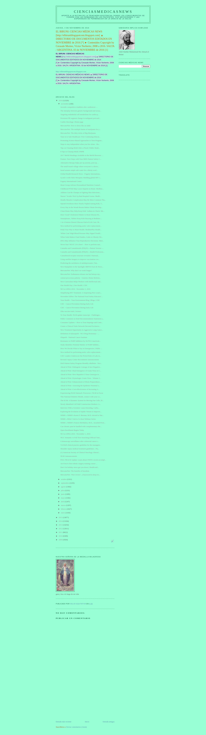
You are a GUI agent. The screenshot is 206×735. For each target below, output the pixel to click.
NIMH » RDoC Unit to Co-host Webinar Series (78, 419)
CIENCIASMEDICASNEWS (103, 12)
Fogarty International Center (71, 181)
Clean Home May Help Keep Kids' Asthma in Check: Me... (82, 211)
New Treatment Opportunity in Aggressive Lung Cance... (81, 330)
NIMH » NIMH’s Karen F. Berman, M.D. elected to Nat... (82, 415)
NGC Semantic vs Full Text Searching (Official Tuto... (80, 437)
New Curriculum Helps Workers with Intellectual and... (81, 282)
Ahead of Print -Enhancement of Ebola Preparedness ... (80, 382)
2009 (61, 540)
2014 (61, 521)
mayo (63, 498)
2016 (61, 100)
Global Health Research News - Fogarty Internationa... (80, 174)
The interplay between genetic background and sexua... (80, 111)
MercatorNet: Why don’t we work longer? (76, 270)
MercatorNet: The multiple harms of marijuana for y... (80, 129)
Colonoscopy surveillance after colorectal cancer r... (79, 441)
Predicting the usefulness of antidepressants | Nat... (79, 263)
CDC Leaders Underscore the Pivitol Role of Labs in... (80, 356)
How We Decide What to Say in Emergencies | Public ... (81, 348)
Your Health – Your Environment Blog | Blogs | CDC (80, 300)
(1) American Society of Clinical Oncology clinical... (80, 452)
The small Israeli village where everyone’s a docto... (79, 166)
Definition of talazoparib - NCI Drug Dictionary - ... (79, 334)
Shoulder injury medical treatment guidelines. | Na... (79, 449)
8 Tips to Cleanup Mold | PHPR (72, 152)
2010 (61, 536)
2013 (61, 525)
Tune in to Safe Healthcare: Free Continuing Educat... (80, 137)
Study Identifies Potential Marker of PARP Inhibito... (80, 345)
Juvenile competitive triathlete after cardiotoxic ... (78, 107)
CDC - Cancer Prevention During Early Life (76, 304)
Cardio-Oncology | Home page (71, 122)
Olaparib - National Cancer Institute (73, 337)
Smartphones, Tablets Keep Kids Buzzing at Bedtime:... (81, 218)
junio (63, 494)
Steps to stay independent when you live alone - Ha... (80, 144)
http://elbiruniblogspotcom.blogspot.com (78, 57)
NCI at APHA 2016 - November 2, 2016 (75, 289)
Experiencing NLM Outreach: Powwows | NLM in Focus (81, 393)
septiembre (65, 483)
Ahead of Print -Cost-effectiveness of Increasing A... (79, 389)
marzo (63, 505)
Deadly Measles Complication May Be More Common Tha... (83, 200)
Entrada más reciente (63, 722)
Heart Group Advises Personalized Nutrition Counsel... (80, 185)
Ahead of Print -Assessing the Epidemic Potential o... (80, 385)
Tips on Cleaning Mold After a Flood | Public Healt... (80, 148)
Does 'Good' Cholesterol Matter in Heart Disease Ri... (80, 215)
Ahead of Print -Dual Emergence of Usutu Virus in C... (80, 371)
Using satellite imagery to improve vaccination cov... (80, 259)
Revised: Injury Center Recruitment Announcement (79, 360)
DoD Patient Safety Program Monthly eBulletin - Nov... (81, 363)
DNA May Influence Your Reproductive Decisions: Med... (82, 241)
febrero (64, 509)
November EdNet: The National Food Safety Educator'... (81, 296)
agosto (63, 487)
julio (63, 490)
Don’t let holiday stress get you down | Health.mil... (79, 467)
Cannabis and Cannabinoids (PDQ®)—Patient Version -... (82, 248)
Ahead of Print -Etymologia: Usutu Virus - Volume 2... (80, 378)
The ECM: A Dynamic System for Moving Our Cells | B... (82, 400)
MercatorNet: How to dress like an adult (75, 126)
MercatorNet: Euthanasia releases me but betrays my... (80, 274)
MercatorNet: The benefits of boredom (74, 471)
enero (63, 513)
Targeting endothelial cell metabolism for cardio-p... (79, 114)
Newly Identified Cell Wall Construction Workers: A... (80, 404)
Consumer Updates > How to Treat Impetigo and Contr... (81, 322)
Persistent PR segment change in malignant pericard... (80, 118)
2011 (61, 532)
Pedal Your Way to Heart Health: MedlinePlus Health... (80, 230)
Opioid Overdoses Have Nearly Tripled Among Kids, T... (81, 204)
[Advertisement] (77, 700)
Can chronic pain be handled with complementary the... (81, 426)
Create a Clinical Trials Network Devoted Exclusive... (80, 326)
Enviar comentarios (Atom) (76, 727)
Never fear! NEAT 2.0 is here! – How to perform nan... (80, 244)
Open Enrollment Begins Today (72, 430)
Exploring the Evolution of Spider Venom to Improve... (80, 411)
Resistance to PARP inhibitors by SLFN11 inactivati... (80, 341)
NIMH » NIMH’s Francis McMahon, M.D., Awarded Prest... (82, 423)
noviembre (65, 104)
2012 (61, 528)
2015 (61, 517)
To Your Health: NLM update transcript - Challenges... (80, 315)
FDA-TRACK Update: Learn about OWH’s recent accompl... (83, 460)
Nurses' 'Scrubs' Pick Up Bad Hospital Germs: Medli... (80, 196)
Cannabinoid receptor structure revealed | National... (79, 256)
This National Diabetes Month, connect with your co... (80, 397)
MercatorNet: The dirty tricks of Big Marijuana (78, 133)
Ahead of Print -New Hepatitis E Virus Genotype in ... (80, 374)
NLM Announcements (68, 456)
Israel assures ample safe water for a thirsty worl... (79, 170)
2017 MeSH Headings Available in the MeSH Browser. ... (81, 155)
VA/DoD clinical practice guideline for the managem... (80, 445)
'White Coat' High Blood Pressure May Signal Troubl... (80, 233)
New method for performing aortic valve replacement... (81, 226)
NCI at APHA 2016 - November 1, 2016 (75, 434)
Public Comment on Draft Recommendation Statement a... (82, 319)
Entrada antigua (108, 722)
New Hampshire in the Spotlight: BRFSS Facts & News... (81, 267)
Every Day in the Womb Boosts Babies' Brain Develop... (81, 207)
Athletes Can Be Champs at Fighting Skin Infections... (80, 192)
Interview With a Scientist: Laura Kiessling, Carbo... (79, 408)
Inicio (87, 722)
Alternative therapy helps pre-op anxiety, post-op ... (79, 163)
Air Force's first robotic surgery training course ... (78, 463)
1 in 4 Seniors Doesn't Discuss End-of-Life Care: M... (80, 222)
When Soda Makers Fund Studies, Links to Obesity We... (81, 237)
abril (63, 501)
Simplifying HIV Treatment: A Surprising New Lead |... (81, 293)
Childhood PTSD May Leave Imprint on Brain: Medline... (82, 189)
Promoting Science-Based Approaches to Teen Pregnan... (81, 140)
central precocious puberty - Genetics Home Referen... (80, 278)
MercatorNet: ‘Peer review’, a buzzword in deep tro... (80, 475)
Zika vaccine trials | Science (70, 311)
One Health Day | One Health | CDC (73, 285)
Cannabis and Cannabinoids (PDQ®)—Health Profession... (82, 252)
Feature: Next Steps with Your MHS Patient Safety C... (80, 159)
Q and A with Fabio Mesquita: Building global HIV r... (80, 178)
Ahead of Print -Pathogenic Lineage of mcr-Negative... (80, 367)
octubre (64, 479)
